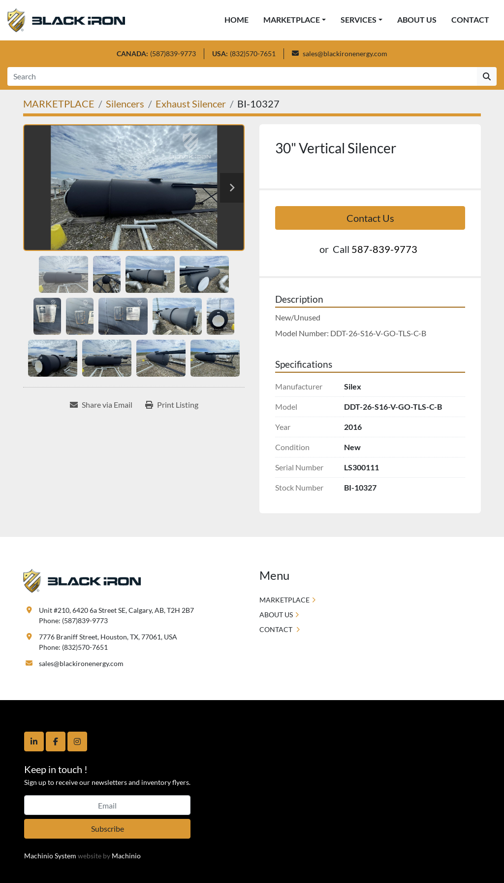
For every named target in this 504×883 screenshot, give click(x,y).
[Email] (107, 805)
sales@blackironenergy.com (345, 53)
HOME (236, 19)
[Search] (242, 76)
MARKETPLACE (291, 19)
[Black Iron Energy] (82, 580)
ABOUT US (417, 19)
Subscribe (107, 828)
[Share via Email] (101, 404)
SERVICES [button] (359, 19)
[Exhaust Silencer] (191, 103)
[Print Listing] (172, 404)
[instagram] (77, 741)
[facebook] (55, 741)
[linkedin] (34, 741)
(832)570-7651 (253, 53)
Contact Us (370, 218)
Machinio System (50, 855)
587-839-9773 (384, 249)
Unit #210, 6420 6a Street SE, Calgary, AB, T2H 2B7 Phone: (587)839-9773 (116, 615)
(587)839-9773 (173, 53)
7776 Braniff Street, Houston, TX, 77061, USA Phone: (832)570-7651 (108, 642)
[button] (294, 20)
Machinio (126, 855)
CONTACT (470, 19)
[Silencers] (125, 103)
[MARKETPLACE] (58, 103)
